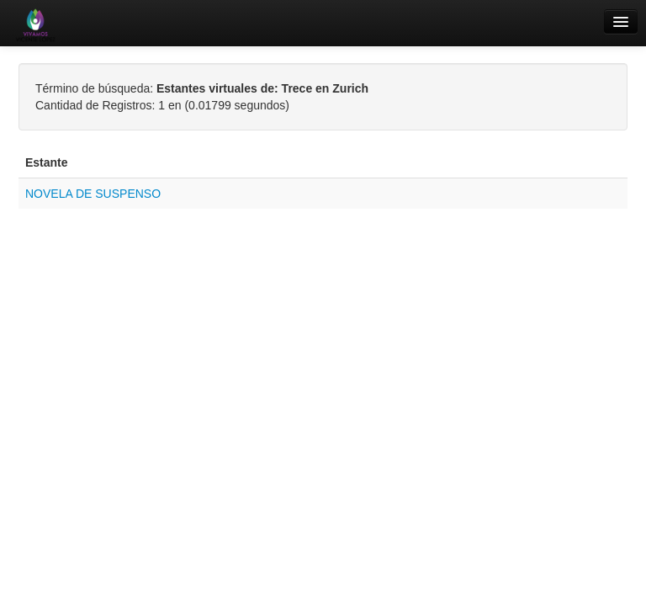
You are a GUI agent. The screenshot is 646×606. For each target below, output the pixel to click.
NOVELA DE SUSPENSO (93, 193)
